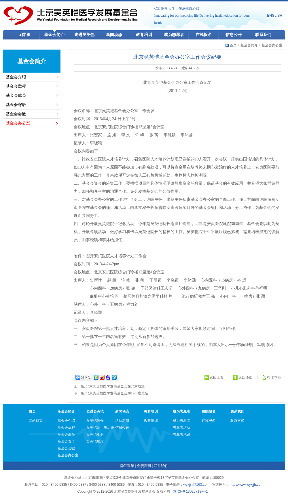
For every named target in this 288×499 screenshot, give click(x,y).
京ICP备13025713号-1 (190, 491)
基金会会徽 (16, 114)
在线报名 (204, 35)
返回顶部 (245, 377)
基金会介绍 (16, 77)
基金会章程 (16, 86)
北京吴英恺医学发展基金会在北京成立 (115, 386)
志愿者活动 (181, 428)
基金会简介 (54, 35)
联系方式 (237, 421)
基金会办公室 (272, 45)
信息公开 (234, 35)
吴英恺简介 (95, 421)
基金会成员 (16, 95)
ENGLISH (274, 16)
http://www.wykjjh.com (246, 485)
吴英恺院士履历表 (100, 428)
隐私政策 (127, 466)
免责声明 (144, 466)
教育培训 (144, 35)
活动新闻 (122, 421)
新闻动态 (114, 35)
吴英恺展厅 (95, 441)
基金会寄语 (16, 105)
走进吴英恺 (84, 35)
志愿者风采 (181, 434)
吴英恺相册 (95, 434)
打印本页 (274, 377)
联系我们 (263, 35)
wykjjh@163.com (196, 485)
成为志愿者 (174, 35)
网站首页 (36, 421)
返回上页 (216, 377)
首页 (233, 45)
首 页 (25, 35)
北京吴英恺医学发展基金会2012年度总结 (117, 393)
